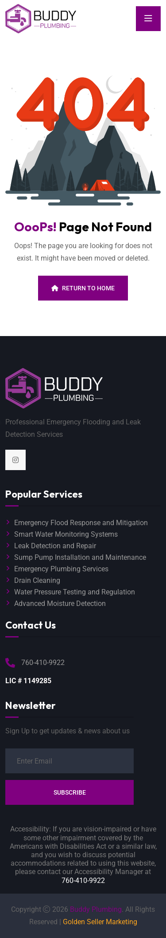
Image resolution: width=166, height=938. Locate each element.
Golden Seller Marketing (100, 922)
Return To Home (83, 288)
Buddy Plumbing (96, 909)
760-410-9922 (83, 880)
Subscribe (70, 792)
